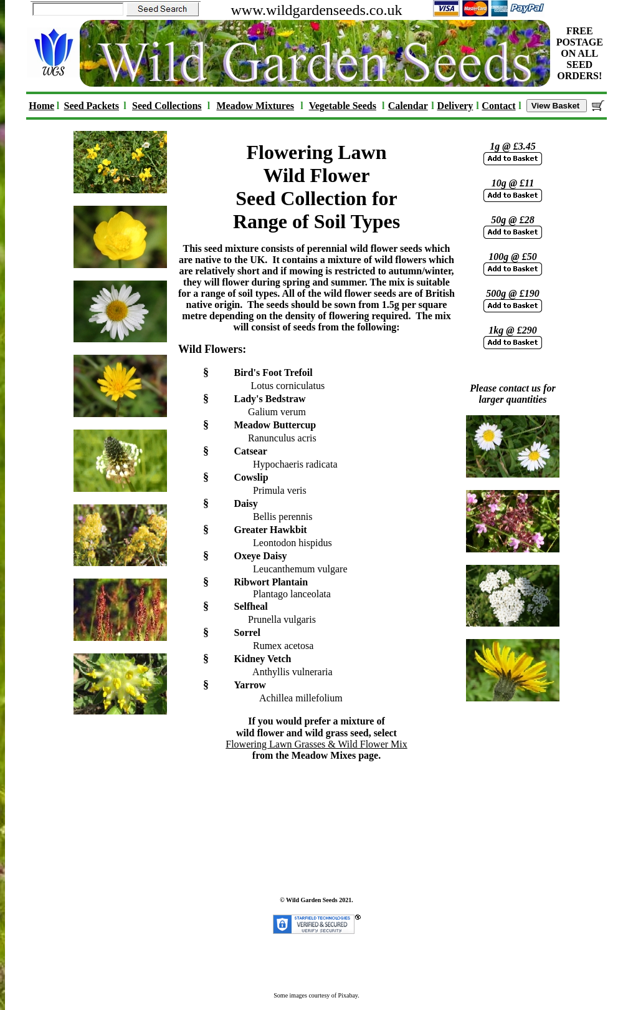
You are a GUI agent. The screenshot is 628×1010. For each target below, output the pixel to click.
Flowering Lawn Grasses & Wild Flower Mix (316, 744)
